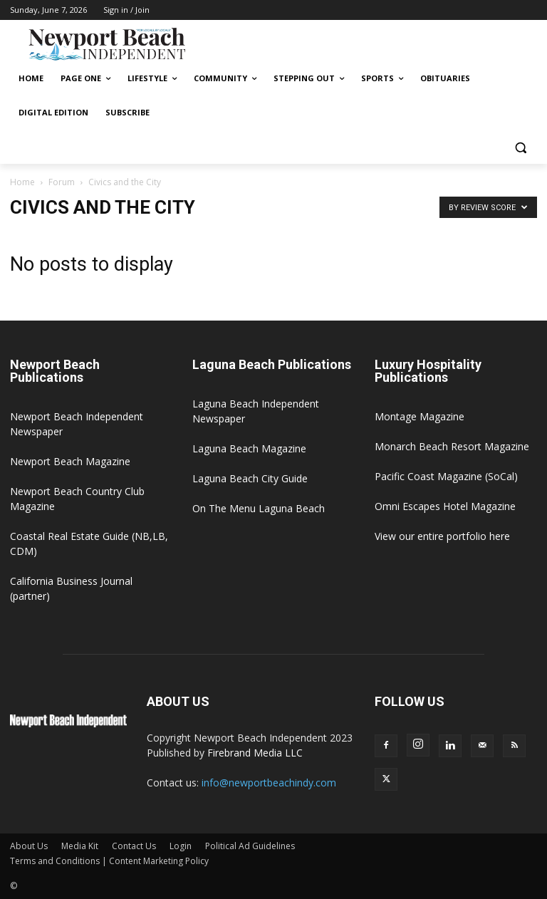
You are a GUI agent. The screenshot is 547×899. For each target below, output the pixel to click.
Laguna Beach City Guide (250, 478)
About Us (29, 846)
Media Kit (79, 846)
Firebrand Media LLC (255, 752)
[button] (520, 147)
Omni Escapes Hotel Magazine (445, 506)
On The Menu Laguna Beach (258, 508)
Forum (61, 182)
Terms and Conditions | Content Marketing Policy (109, 861)
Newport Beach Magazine (70, 461)
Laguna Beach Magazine (249, 448)
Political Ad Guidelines (250, 846)
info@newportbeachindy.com (269, 782)
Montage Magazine (419, 416)
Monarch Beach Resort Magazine (452, 446)
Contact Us (134, 846)
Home (22, 182)
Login (181, 846)
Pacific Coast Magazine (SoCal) (446, 476)
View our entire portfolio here (442, 536)
